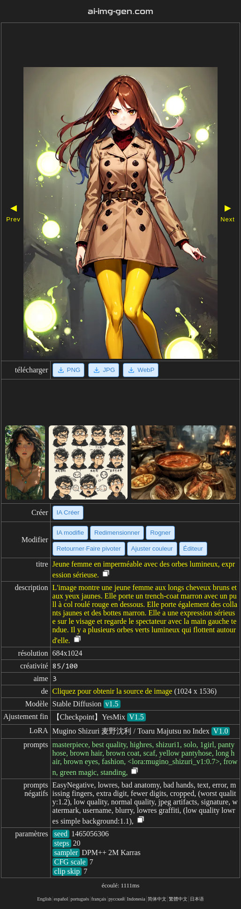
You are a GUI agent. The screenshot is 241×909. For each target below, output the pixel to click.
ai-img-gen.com (120, 11)
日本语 (197, 898)
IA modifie (70, 532)
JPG (103, 370)
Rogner (160, 532)
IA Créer (68, 512)
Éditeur (193, 548)
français (98, 898)
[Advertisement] (120, 46)
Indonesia (136, 898)
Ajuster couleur (152, 548)
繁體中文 (178, 898)
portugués (79, 898)
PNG (69, 370)
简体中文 (157, 898)
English (44, 898)
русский (117, 898)
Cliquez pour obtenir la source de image (113, 691)
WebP (140, 370)
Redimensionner (117, 532)
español (61, 898)
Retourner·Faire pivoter (89, 548)
